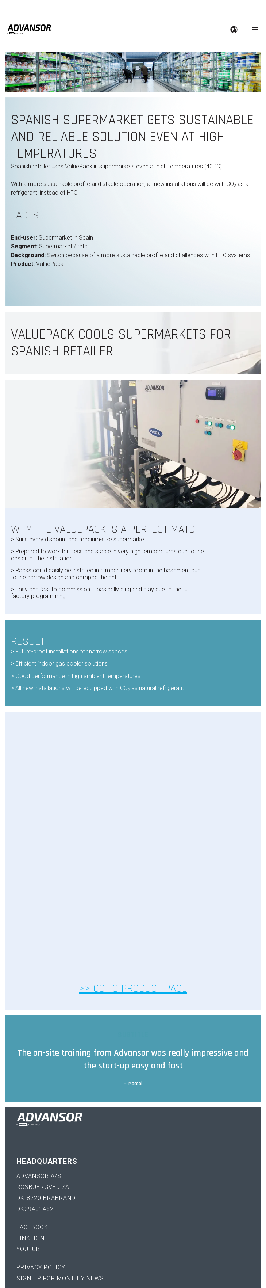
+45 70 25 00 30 (40, 1202)
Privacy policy (40, 1148)
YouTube (30, 1130)
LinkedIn (30, 1119)
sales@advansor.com (52, 1213)
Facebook (32, 1108)
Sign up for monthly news (60, 1159)
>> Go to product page (133, 870)
